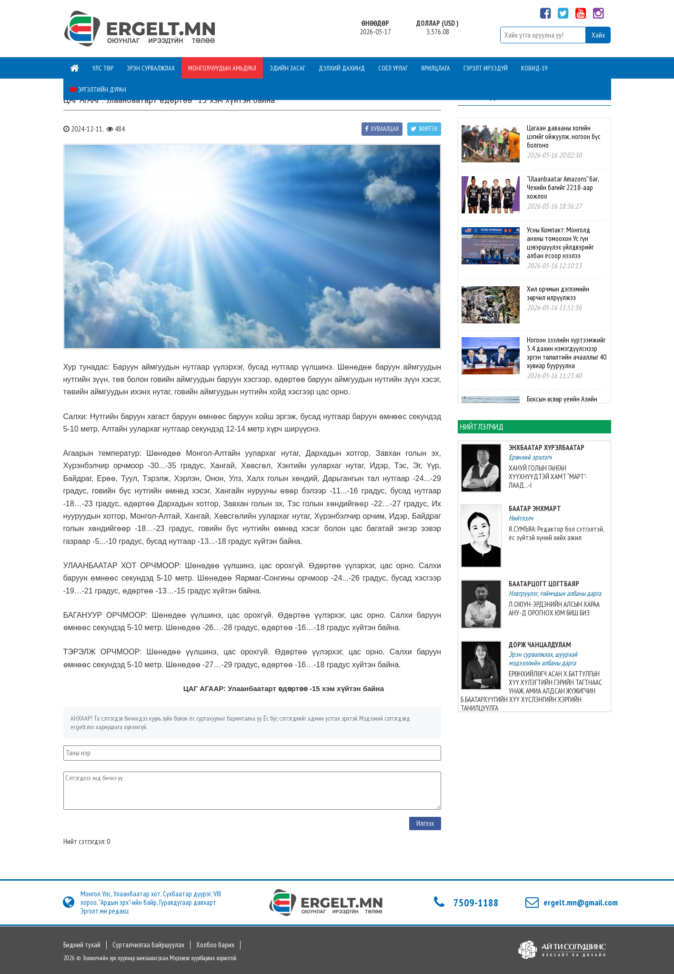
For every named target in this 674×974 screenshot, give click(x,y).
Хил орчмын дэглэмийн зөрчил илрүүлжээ (558, 293)
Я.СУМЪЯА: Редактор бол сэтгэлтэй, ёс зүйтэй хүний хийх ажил (556, 533)
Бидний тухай (82, 945)
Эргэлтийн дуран (98, 89)
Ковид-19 (534, 68)
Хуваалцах (382, 129)
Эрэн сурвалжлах (151, 68)
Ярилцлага (435, 68)
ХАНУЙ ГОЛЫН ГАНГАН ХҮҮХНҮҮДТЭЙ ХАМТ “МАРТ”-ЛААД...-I (548, 476)
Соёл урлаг (393, 68)
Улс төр (102, 68)
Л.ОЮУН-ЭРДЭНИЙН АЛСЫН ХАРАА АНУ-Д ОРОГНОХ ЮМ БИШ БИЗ (554, 608)
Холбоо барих (215, 945)
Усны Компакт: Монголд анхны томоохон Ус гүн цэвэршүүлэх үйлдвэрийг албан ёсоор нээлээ (560, 242)
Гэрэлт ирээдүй (485, 68)
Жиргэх (424, 129)
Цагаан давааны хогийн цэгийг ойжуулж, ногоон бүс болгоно (564, 136)
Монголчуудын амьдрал (222, 68)
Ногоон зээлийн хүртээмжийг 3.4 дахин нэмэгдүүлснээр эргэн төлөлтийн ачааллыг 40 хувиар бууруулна (566, 352)
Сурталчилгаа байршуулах (148, 945)
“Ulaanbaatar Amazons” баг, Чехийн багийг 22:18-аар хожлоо (563, 187)
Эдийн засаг (287, 68)
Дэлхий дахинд (342, 68)
